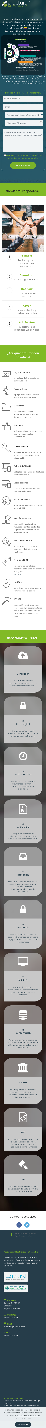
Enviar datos (23, 171)
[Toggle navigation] (42, 4)
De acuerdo (23, 1424)
